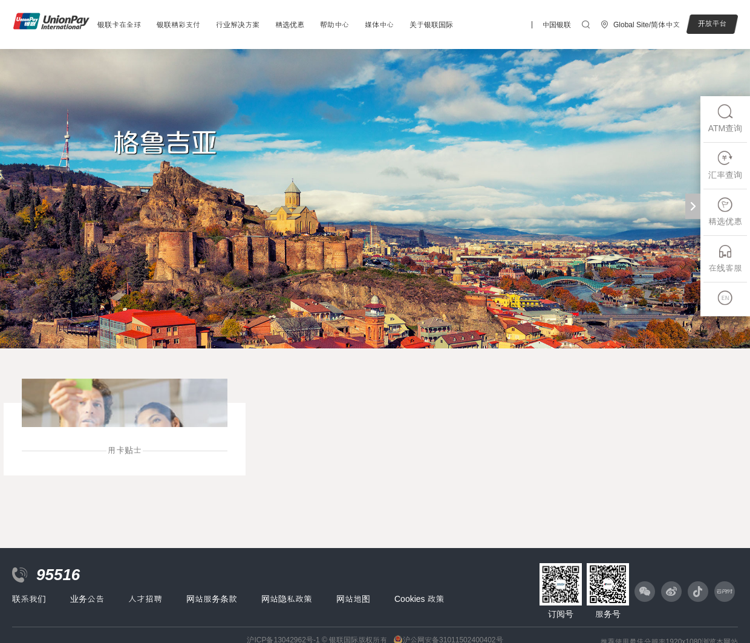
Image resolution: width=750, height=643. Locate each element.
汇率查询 (725, 165)
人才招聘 (145, 599)
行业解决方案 (237, 25)
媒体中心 (379, 25)
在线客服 (725, 258)
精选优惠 (289, 25)
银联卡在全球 (119, 25)
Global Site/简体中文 (646, 25)
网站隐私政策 (286, 599)
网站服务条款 (211, 599)
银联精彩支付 (178, 25)
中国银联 (556, 25)
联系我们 (29, 599)
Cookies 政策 (419, 599)
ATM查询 (725, 118)
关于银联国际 (431, 25)
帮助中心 (334, 25)
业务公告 (87, 599)
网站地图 (353, 599)
